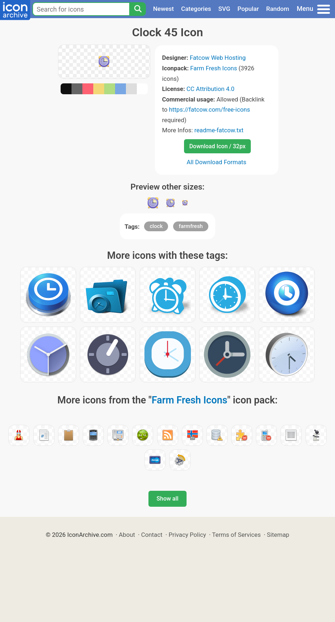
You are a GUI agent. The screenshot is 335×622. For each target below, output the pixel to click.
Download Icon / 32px (217, 146)
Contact (152, 534)
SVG (224, 8)
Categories (196, 8)
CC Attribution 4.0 (210, 88)
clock (156, 226)
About (127, 534)
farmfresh (191, 226)
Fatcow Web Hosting (218, 57)
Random (277, 8)
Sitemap (278, 534)
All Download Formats (216, 162)
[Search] (137, 9)
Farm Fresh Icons (213, 68)
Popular (248, 8)
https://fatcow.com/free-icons (209, 109)
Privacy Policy (187, 534)
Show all (167, 498)
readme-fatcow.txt (218, 130)
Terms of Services (236, 534)
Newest (163, 8)
